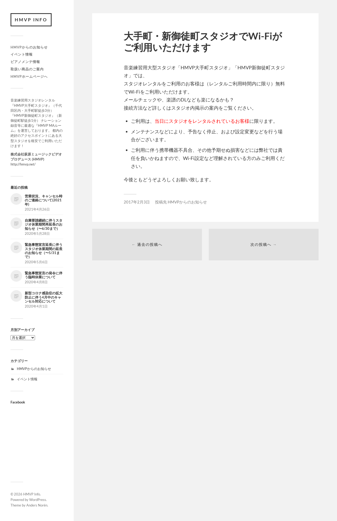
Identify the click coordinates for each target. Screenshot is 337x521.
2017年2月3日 (137, 201)
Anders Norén (36, 505)
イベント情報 (22, 54)
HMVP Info (31, 19)
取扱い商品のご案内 (27, 69)
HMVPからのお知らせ (29, 47)
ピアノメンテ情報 (25, 62)
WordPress (37, 500)
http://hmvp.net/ (23, 164)
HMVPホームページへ (29, 76)
